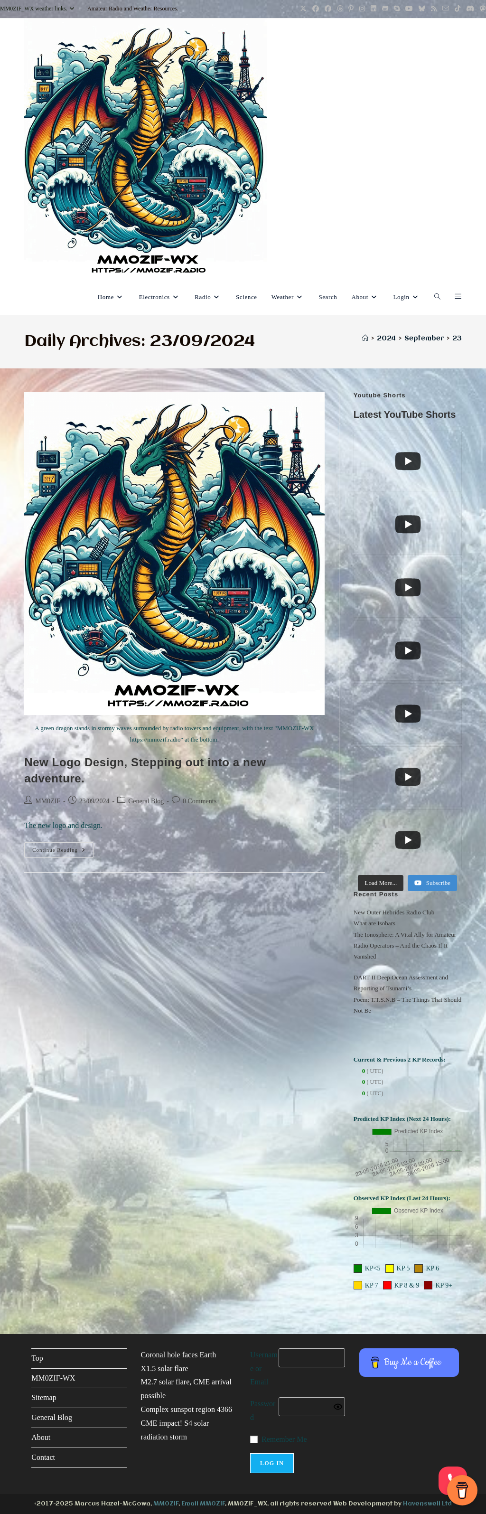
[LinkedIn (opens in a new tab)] (373, 9)
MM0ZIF (47, 801)
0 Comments (199, 801)
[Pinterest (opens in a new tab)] (351, 9)
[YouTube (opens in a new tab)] (409, 9)
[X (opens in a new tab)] (303, 9)
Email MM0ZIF (203, 1504)
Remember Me (284, 1439)
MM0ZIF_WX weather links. (38, 8)
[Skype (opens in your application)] (396, 9)
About (40, 1437)
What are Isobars (374, 923)
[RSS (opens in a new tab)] (433, 9)
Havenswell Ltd (427, 1504)
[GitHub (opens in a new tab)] (385, 9)
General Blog (146, 801)
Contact (43, 1457)
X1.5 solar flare (164, 1368)
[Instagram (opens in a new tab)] (362, 9)
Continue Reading (62, 852)
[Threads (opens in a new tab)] (340, 9)
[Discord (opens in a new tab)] (470, 9)
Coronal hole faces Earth (178, 1355)
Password (262, 1410)
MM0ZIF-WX (53, 1378)
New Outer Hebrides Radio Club (394, 912)
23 (457, 338)
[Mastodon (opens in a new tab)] (481, 9)
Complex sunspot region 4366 (186, 1409)
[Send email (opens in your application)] (445, 9)
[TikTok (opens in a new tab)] (457, 9)
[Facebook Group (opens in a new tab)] (328, 9)
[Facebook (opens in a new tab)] (315, 9)
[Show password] (338, 1406)
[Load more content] (380, 883)
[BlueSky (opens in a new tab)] (422, 9)
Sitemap (43, 1397)
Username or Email (264, 1368)
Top (37, 1358)
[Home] (365, 338)
